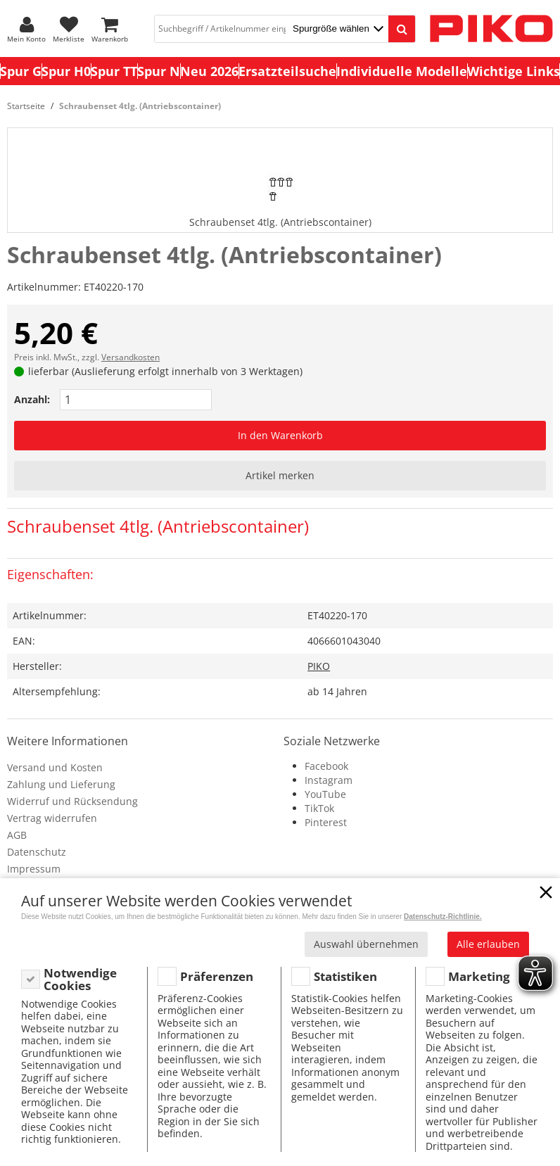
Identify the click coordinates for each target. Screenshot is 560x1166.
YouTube (325, 794)
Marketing (479, 976)
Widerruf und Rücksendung (72, 801)
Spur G (21, 71)
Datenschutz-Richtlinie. (443, 916)
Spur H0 (66, 71)
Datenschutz (36, 851)
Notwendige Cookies (80, 979)
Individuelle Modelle (401, 71)
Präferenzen (216, 976)
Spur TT (114, 71)
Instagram (328, 780)
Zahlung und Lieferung (61, 784)
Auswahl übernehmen (366, 944)
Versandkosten (130, 357)
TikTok (319, 808)
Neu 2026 (209, 71)
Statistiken (345, 976)
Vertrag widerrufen (52, 818)
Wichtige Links (513, 71)
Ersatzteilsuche (287, 71)
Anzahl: (32, 399)
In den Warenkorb (280, 435)
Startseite (26, 106)
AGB (17, 835)
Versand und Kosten (55, 767)
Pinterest (326, 822)
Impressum (34, 868)
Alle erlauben (488, 944)
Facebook (326, 766)
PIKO (318, 666)
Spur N (158, 71)
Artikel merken (280, 475)
